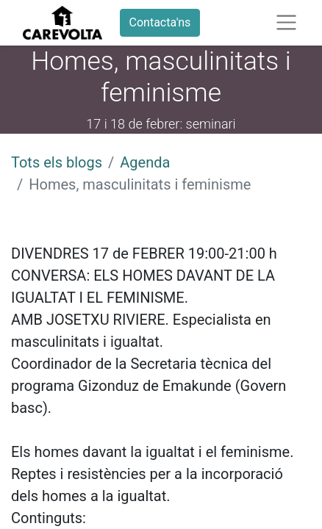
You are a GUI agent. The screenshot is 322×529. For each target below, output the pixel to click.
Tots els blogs (56, 162)
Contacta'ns (160, 22)
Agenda (145, 162)
